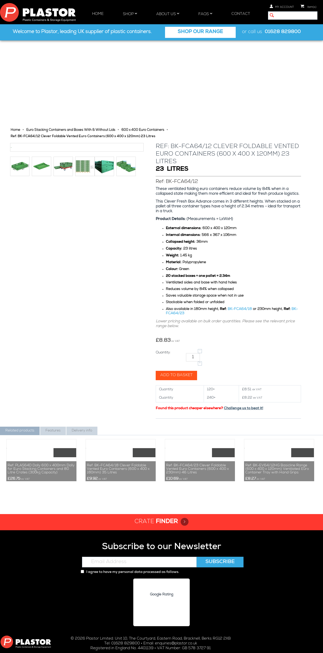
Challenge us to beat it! (244, 325)
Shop (130, 14)
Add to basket (177, 292)
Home (98, 14)
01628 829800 (283, 32)
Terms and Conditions (199, 645)
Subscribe (220, 523)
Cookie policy (163, 645)
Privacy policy (136, 645)
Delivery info (82, 347)
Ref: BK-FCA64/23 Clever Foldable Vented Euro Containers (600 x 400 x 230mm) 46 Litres (197, 430)
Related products (19, 347)
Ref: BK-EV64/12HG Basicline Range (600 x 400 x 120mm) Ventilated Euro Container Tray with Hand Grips (277, 430)
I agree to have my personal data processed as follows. (130, 533)
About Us (167, 14)
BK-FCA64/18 (240, 225)
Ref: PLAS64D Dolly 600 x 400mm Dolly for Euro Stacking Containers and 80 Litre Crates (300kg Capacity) (41, 430)
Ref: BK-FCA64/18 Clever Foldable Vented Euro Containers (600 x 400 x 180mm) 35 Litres (118, 430)
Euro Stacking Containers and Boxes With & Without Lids (70, 46)
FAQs (205, 14)
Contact (240, 14)
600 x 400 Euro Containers (142, 46)
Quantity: (163, 269)
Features (53, 347)
